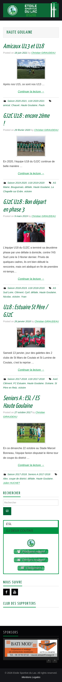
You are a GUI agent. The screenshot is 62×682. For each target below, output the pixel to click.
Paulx (42, 105)
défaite (28, 187)
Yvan (23, 296)
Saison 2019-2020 (17, 182)
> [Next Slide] (54, 660)
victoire (28, 191)
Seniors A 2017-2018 (39, 474)
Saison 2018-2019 (17, 288)
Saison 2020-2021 (17, 101)
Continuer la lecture (31, 91)
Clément (19, 292)
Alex (5, 478)
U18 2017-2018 (36, 379)
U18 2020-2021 (36, 101)
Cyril (27, 292)
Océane (49, 383)
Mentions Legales (31, 677)
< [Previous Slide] (48, 660)
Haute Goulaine (29, 105)
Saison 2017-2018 (17, 379)
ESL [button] (9, 524)
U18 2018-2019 (36, 288)
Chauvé (15, 105)
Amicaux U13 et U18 (23, 46)
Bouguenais (17, 187)
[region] (31, 649)
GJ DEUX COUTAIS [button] (19, 530)
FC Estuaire (19, 383)
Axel (55, 379)
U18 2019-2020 (36, 182)
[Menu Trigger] (54, 6)
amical (6, 105)
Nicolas (7, 296)
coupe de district (17, 478)
